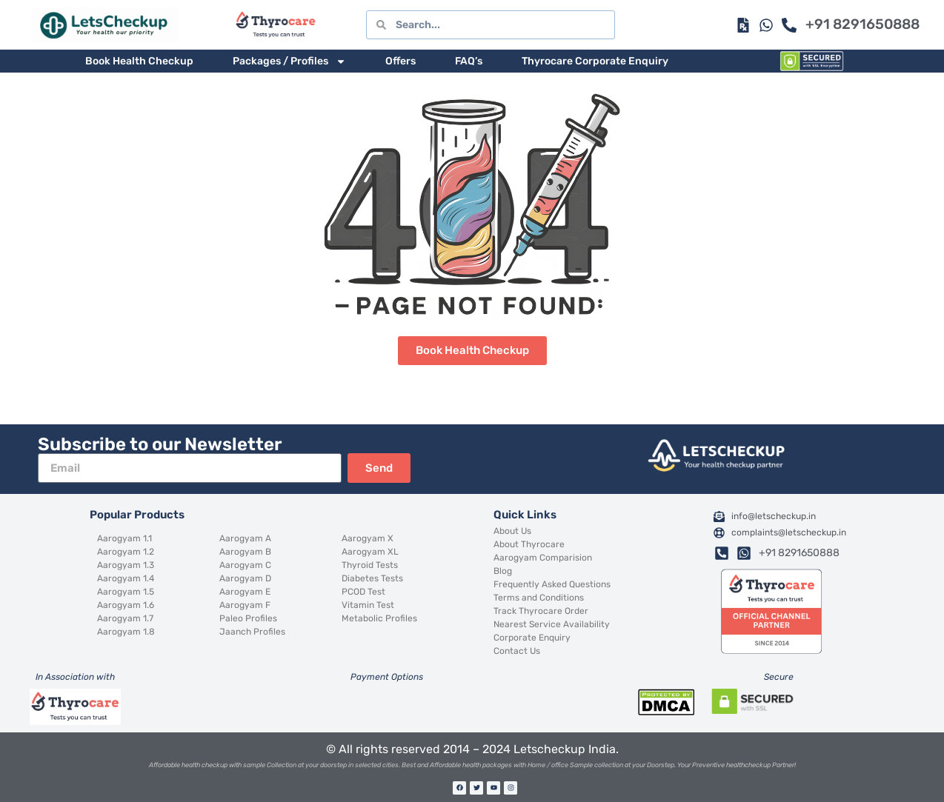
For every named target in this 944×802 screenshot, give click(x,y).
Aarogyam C (245, 565)
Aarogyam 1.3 (125, 565)
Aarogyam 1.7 (125, 618)
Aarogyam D (245, 578)
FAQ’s (468, 61)
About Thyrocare (529, 544)
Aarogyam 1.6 (125, 605)
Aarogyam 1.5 (125, 592)
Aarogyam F (244, 605)
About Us (512, 531)
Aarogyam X (367, 538)
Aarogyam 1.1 (124, 538)
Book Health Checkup (139, 61)
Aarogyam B (245, 552)
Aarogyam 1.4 (125, 578)
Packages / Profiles (289, 61)
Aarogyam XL (370, 552)
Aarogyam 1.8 (126, 631)
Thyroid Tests (370, 565)
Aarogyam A (245, 538)
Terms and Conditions (538, 597)
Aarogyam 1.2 (125, 552)
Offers (400, 61)
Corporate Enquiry (532, 637)
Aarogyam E (244, 592)
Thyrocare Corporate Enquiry (595, 61)
